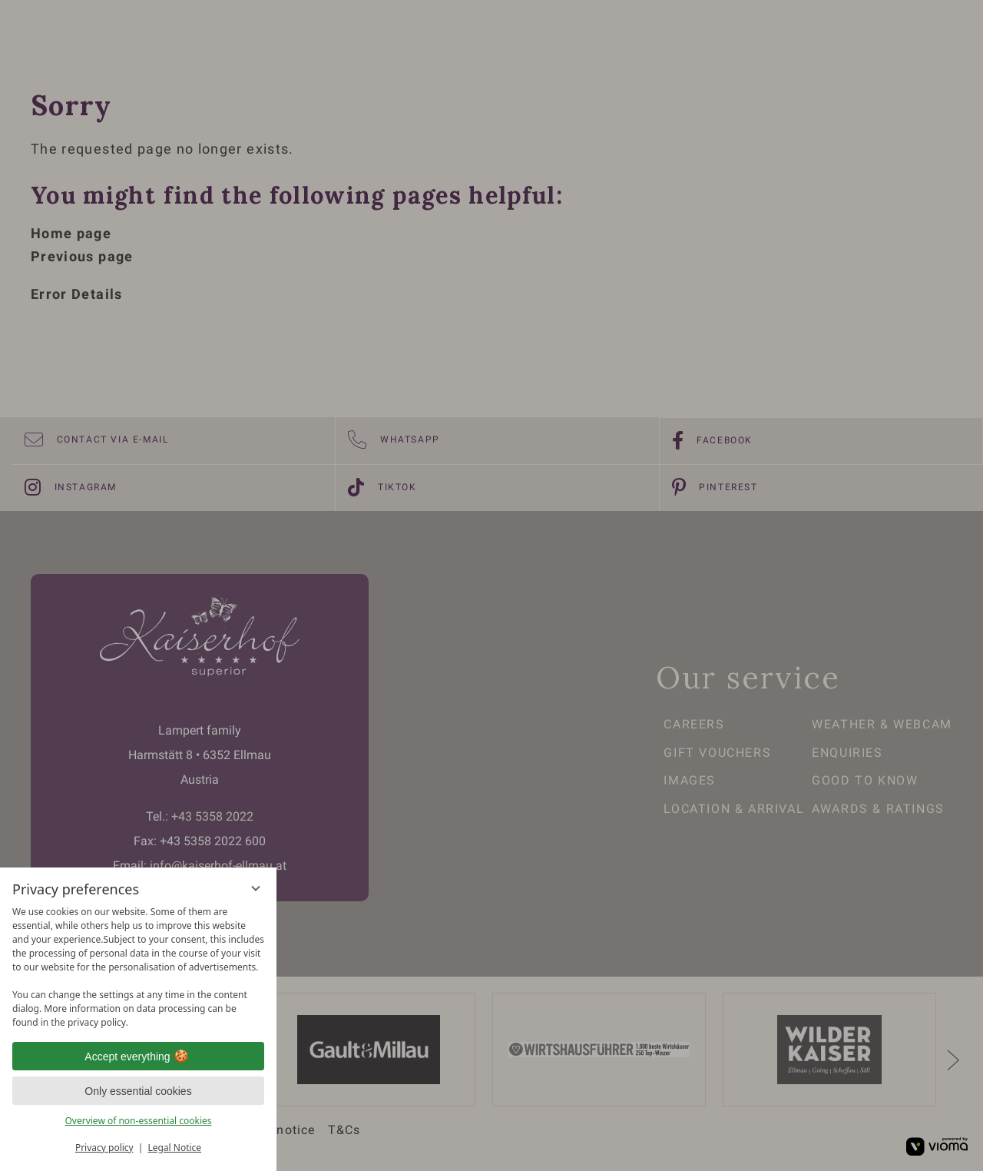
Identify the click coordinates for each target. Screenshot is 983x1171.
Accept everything (137, 1056)
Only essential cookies (137, 1091)
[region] (138, 967)
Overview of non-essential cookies (138, 1120)
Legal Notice (174, 1147)
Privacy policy (104, 1147)
